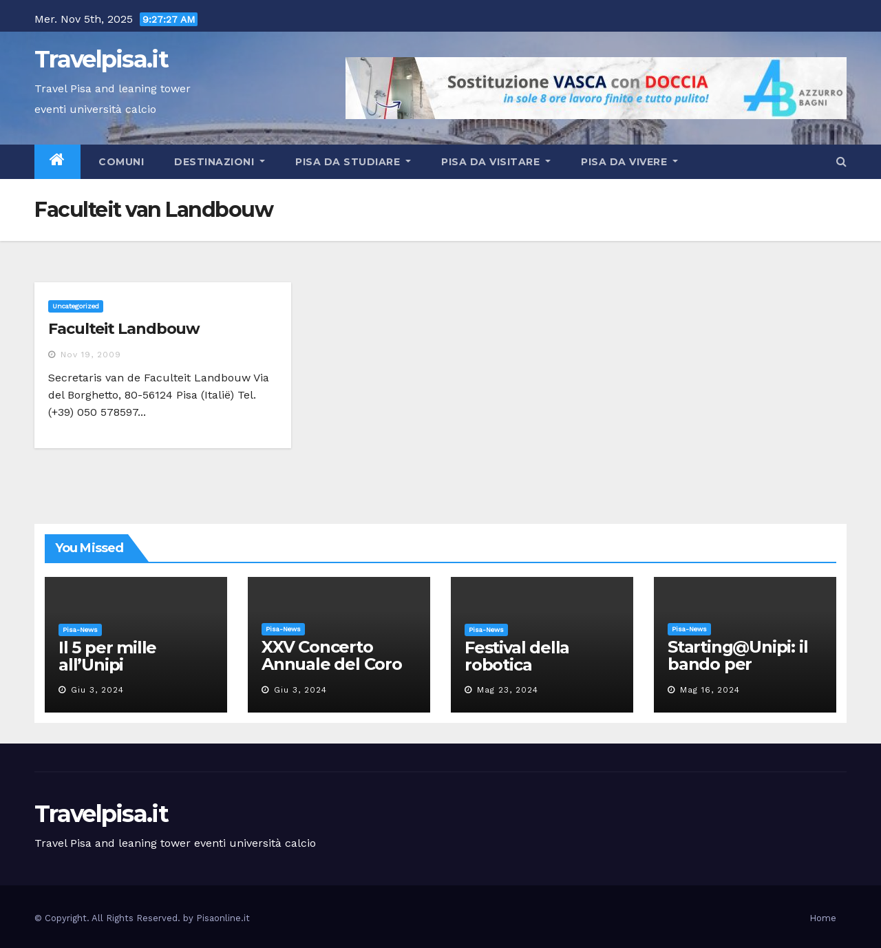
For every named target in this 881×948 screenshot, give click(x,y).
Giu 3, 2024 (97, 690)
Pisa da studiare (353, 162)
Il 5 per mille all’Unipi (107, 656)
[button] (841, 161)
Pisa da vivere (629, 162)
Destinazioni (219, 162)
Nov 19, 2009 (91, 354)
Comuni (120, 162)
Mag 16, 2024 (710, 690)
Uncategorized (75, 306)
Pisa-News (80, 629)
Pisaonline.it (223, 918)
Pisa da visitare (496, 162)
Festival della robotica (517, 656)
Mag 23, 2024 (507, 690)
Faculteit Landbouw (124, 328)
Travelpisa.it (101, 59)
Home (822, 918)
